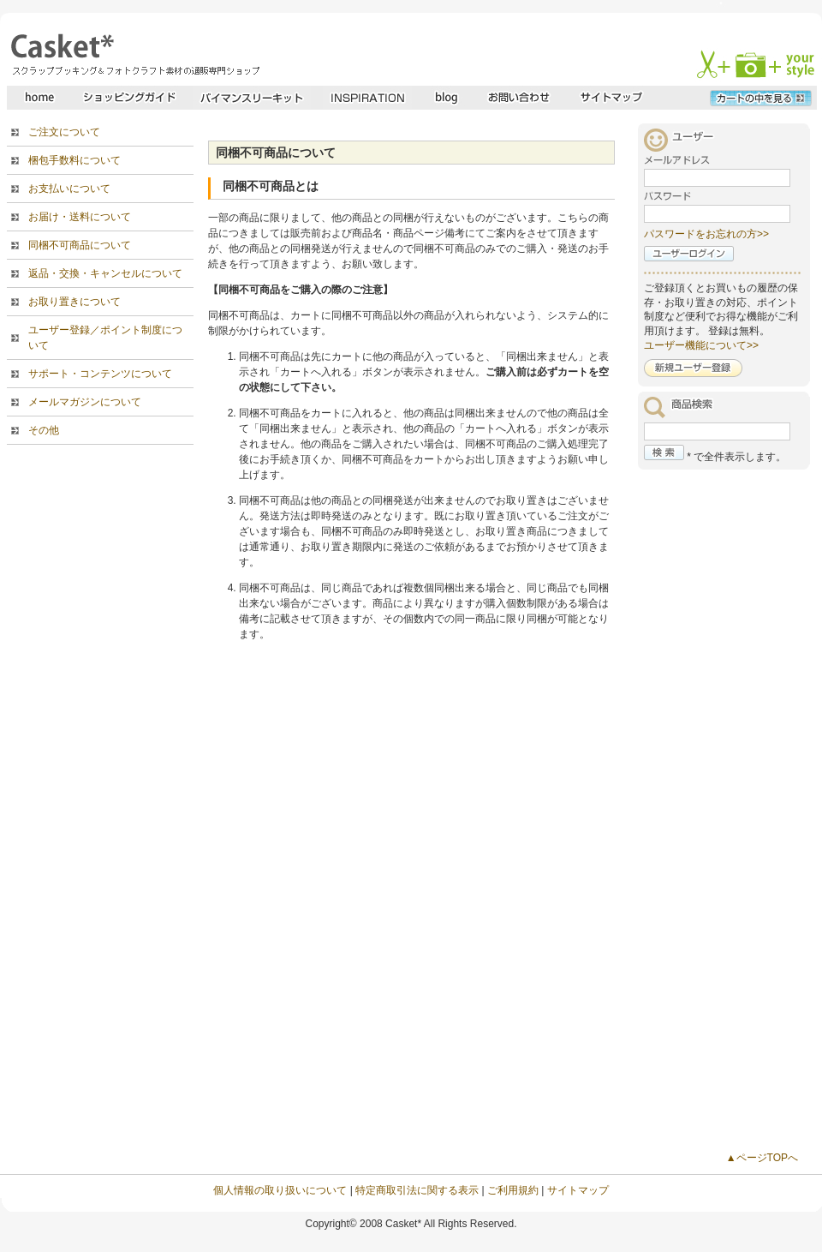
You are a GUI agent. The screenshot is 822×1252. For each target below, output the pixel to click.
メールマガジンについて (84, 402)
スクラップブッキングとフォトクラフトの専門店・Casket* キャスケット (133, 54)
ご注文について (64, 132)
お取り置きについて (74, 302)
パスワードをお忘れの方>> (706, 234)
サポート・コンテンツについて (100, 374)
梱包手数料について (74, 160)
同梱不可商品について (79, 245)
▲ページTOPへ (762, 1158)
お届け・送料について (79, 217)
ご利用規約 (513, 1190)
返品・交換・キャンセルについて (105, 273)
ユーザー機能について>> (701, 345)
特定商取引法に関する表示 (417, 1190)
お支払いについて (69, 189)
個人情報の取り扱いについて (280, 1190)
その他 (43, 430)
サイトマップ (578, 1190)
